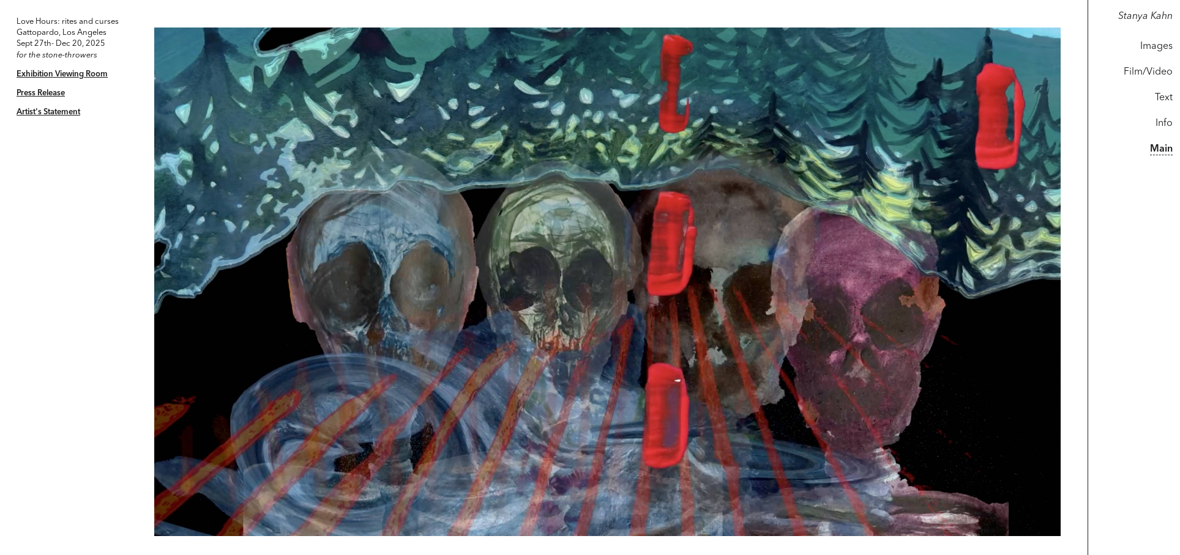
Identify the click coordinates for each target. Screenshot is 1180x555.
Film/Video (1148, 72)
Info (1164, 123)
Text (1164, 98)
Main (1161, 149)
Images (1156, 46)
